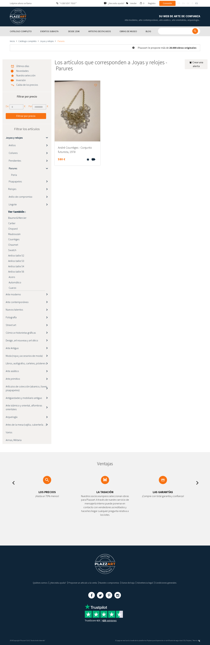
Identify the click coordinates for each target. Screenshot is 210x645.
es (196, 3)
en (183, 3)
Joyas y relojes (47, 41)
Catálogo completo (27, 41)
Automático (14, 282)
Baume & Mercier (17, 217)
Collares (13, 153)
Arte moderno (13, 294)
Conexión (167, 3)
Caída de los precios (27, 84)
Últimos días (22, 66)
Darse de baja (128, 582)
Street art (11, 325)
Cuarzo (12, 287)
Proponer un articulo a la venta (82, 582)
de (188, 3)
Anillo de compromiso (20, 196)
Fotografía (11, 317)
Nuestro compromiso (109, 582)
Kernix (196, 640)
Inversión (21, 80)
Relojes (12, 189)
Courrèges (13, 239)
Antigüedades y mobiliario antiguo (24, 398)
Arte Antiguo (12, 348)
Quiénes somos (40, 582)
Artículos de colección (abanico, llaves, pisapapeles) (27, 388)
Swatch (12, 250)
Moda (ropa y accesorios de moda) (24, 355)
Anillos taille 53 (16, 261)
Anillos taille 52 (16, 255)
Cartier (11, 223)
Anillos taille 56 (16, 271)
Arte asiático (12, 371)
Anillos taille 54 (16, 266)
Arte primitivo (13, 378)
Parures (12, 168)
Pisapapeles (15, 181)
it (192, 3)
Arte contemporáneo (17, 302)
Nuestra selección (25, 75)
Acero (11, 277)
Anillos (12, 145)
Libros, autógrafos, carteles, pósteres (25, 363)
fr (179, 3)
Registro (152, 3)
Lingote (12, 204)
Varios (9, 432)
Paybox (188, 640)
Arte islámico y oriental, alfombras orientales (24, 407)
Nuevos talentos (14, 309)
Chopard (13, 228)
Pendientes (14, 160)
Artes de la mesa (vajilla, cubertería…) (26, 424)
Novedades (22, 70)
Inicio (12, 41)
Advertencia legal (145, 582)
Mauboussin (14, 234)
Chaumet (13, 244)
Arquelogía (11, 417)
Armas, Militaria (13, 440)
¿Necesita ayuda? (58, 582)
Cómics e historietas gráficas (21, 332)
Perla (14, 174)
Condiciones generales (165, 582)
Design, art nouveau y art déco (22, 340)
